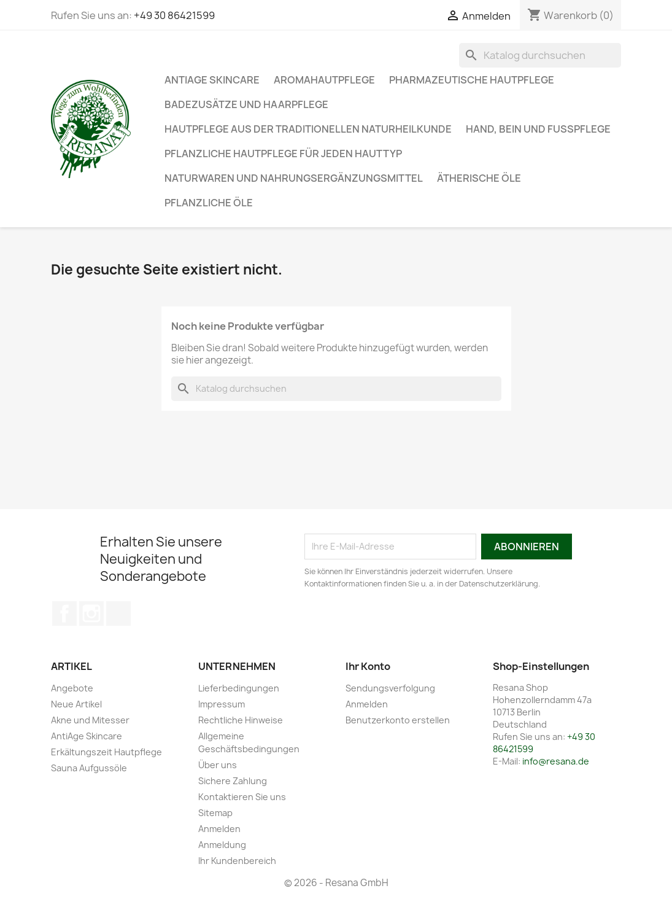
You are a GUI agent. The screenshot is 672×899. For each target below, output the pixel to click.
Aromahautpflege (324, 80)
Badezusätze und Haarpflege (246, 104)
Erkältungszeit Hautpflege (106, 752)
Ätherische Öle (479, 178)
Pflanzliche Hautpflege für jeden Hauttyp (283, 153)
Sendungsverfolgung (390, 688)
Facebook (64, 613)
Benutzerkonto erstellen (398, 720)
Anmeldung (222, 844)
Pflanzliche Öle (208, 202)
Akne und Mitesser (90, 720)
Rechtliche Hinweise (240, 720)
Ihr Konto (368, 666)
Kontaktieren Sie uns (242, 797)
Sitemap (215, 813)
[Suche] (540, 55)
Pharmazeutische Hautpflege (471, 80)
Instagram (91, 613)
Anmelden (219, 829)
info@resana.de (555, 761)
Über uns (217, 765)
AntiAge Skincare (212, 80)
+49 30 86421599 (174, 15)
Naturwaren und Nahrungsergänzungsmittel (293, 178)
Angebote (72, 688)
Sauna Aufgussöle (89, 768)
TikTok (118, 613)
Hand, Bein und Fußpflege (538, 129)
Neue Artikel (76, 704)
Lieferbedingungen (238, 688)
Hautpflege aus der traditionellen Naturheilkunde (308, 129)
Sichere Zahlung (232, 781)
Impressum (221, 704)
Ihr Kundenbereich (237, 860)
